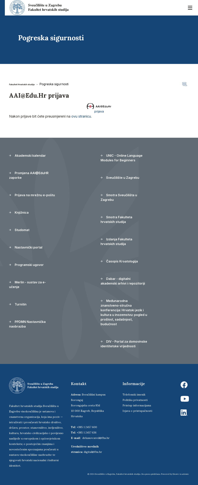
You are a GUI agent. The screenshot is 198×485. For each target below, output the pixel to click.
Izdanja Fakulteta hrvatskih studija (116, 241)
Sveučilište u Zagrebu (120, 178)
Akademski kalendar (27, 155)
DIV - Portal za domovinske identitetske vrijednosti (124, 344)
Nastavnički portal (25, 247)
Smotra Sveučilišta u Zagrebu (119, 197)
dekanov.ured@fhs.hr (96, 438)
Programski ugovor (26, 265)
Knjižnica (19, 212)
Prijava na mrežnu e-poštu (32, 195)
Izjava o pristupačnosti (137, 411)
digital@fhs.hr (93, 452)
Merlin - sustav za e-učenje (27, 284)
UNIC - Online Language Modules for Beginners (122, 158)
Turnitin (17, 304)
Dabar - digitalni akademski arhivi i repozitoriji (123, 281)
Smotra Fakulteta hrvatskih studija (116, 219)
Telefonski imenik (134, 394)
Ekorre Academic (181, 474)
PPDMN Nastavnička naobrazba (27, 324)
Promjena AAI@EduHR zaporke (29, 175)
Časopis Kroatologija (119, 261)
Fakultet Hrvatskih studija (22, 84)
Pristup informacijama (137, 405)
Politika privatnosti (135, 400)
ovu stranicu (81, 116)
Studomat (19, 230)
